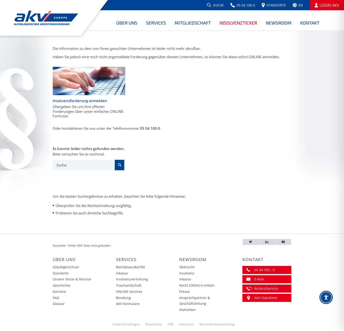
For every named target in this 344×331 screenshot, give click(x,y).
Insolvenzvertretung (132, 279)
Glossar (59, 303)
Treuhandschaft (128, 285)
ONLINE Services (129, 291)
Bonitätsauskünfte (130, 267)
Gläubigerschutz (66, 267)
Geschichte (61, 285)
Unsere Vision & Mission (72, 279)
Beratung (123, 297)
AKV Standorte (265, 297)
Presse (184, 291)
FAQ (56, 297)
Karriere (59, 291)
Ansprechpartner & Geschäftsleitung (194, 300)
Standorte (60, 273)
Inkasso (122, 273)
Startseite (59, 245)
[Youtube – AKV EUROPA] (283, 242)
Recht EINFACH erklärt (196, 285)
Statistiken (187, 309)
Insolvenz (186, 273)
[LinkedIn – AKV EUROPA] (267, 242)
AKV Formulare (128, 303)
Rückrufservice (266, 288)
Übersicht (187, 267)
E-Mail (259, 279)
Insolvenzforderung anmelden (80, 100)
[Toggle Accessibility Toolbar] (326, 297)
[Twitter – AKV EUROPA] (251, 242)
